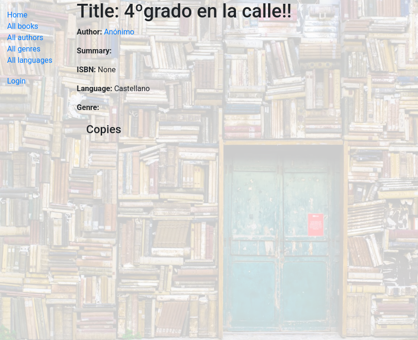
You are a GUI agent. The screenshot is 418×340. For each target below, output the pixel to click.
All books (22, 26)
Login (16, 80)
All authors (25, 37)
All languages (29, 60)
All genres (24, 48)
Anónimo (119, 31)
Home (17, 14)
